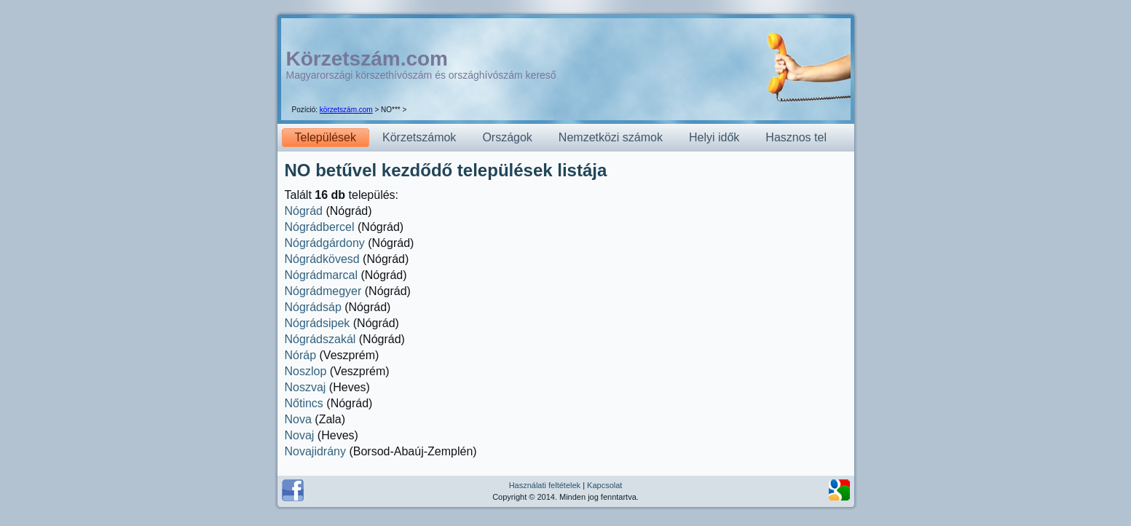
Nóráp (301, 355)
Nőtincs (304, 403)
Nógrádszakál (320, 339)
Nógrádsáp (313, 307)
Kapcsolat (604, 485)
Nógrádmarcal (321, 275)
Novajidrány (315, 451)
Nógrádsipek (317, 323)
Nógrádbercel (320, 227)
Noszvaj (305, 387)
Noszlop (306, 371)
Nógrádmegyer (323, 291)
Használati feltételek (544, 485)
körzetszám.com (346, 110)
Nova (298, 419)
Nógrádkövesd (322, 259)
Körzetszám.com (367, 58)
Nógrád (304, 211)
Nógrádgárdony (325, 243)
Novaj (300, 435)
